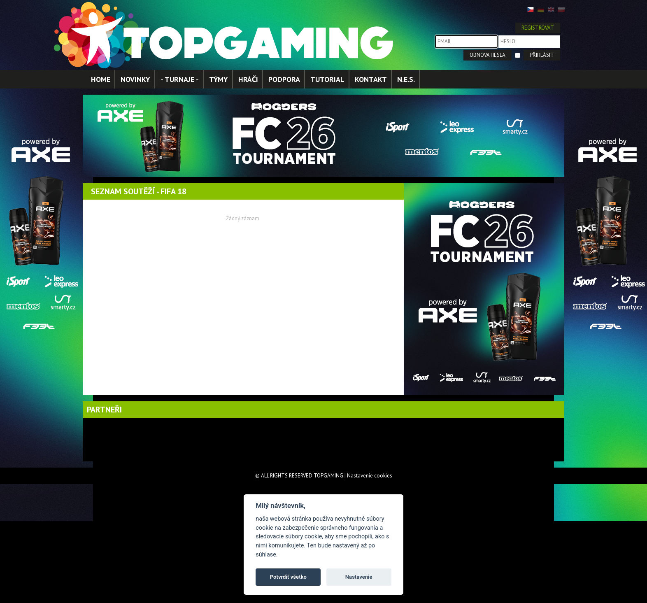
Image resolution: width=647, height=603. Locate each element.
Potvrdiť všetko (288, 577)
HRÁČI (248, 79)
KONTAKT (371, 79)
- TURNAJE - (180, 79)
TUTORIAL (327, 79)
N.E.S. (406, 79)
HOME (100, 79)
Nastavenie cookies (369, 475)
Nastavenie (358, 577)
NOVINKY (135, 79)
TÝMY (218, 79)
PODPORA (284, 79)
